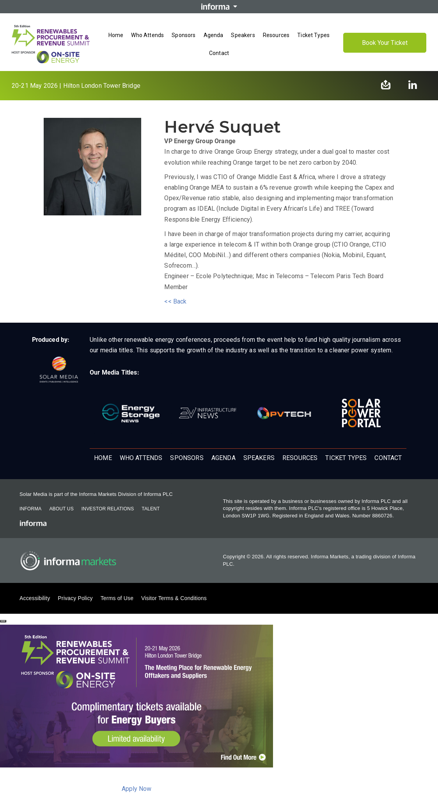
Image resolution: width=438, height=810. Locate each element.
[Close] (3, 621)
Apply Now (136, 788)
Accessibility (35, 598)
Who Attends (141, 458)
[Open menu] (218, 61)
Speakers (259, 458)
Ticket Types (346, 458)
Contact (388, 458)
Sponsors (186, 458)
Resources (299, 458)
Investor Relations (108, 509)
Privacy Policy (75, 598)
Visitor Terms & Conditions (174, 598)
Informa (30, 509)
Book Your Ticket (385, 42)
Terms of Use (117, 598)
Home (103, 458)
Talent (151, 509)
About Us (61, 509)
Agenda (223, 458)
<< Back (175, 301)
